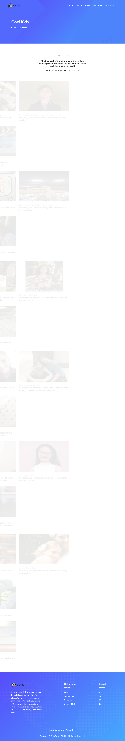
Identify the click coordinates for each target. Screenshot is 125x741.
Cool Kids (97, 5)
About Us (68, 692)
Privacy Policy (71, 730)
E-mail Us (68, 700)
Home (70, 5)
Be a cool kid (69, 704)
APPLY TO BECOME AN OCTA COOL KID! (62, 71)
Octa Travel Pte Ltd (59, 736)
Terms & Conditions (56, 730)
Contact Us (110, 5)
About (79, 5)
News (87, 5)
